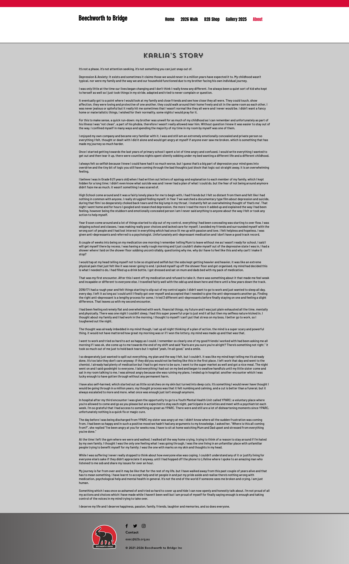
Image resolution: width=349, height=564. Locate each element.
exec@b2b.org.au (138, 539)
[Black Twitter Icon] (135, 526)
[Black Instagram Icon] (143, 526)
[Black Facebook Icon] (126, 526)
